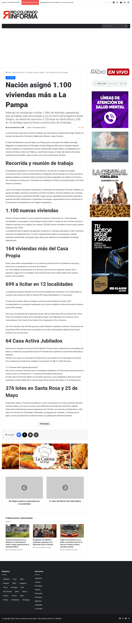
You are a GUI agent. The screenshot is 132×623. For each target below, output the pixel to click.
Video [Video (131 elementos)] (22, 596)
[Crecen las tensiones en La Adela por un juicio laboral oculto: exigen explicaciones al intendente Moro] (17, 531)
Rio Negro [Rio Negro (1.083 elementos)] (14, 587)
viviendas (45, 424)
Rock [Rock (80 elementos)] (22, 587)
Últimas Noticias (18, 72)
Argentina (38, 578)
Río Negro (38, 586)
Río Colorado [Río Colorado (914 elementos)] (7, 591)
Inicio (8, 72)
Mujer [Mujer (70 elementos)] (22, 579)
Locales (38, 582)
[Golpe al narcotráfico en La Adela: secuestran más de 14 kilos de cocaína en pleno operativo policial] (72, 531)
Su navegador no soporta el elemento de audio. (110, 83)
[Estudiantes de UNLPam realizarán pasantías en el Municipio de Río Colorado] (45, 531)
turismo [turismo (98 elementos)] (5, 596)
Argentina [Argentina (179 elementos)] (6, 579)
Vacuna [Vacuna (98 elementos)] (14, 596)
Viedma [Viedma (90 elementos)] (5, 600)
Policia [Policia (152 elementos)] (5, 587)
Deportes (38, 601)
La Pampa (29, 72)
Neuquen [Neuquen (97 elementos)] (6, 583)
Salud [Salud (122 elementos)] (17, 591)
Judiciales (38, 605)
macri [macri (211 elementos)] (15, 579)
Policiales (38, 597)
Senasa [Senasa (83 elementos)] (24, 591)
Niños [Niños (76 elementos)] (14, 583)
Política (37, 590)
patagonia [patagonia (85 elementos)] (23, 583)
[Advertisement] (66, 49)
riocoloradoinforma (13, 127)
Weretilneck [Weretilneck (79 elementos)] (15, 600)
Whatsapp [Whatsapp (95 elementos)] (26, 600)
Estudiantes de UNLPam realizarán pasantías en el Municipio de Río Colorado (43, 542)
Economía (38, 593)
